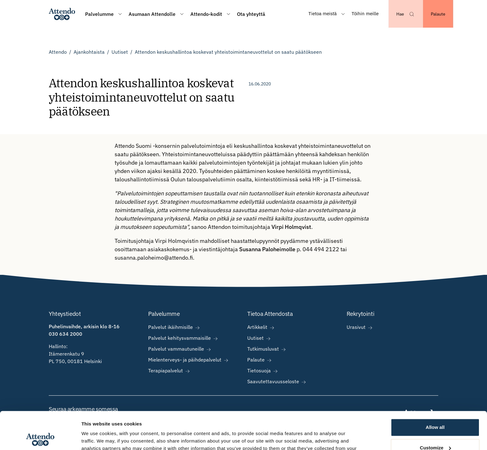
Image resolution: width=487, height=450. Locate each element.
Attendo (58, 52)
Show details (95, 437)
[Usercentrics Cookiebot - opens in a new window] (40, 438)
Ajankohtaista (89, 52)
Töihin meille (365, 13)
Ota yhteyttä (251, 14)
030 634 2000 (65, 334)
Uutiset (120, 52)
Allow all (435, 392)
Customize (435, 412)
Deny (435, 432)
